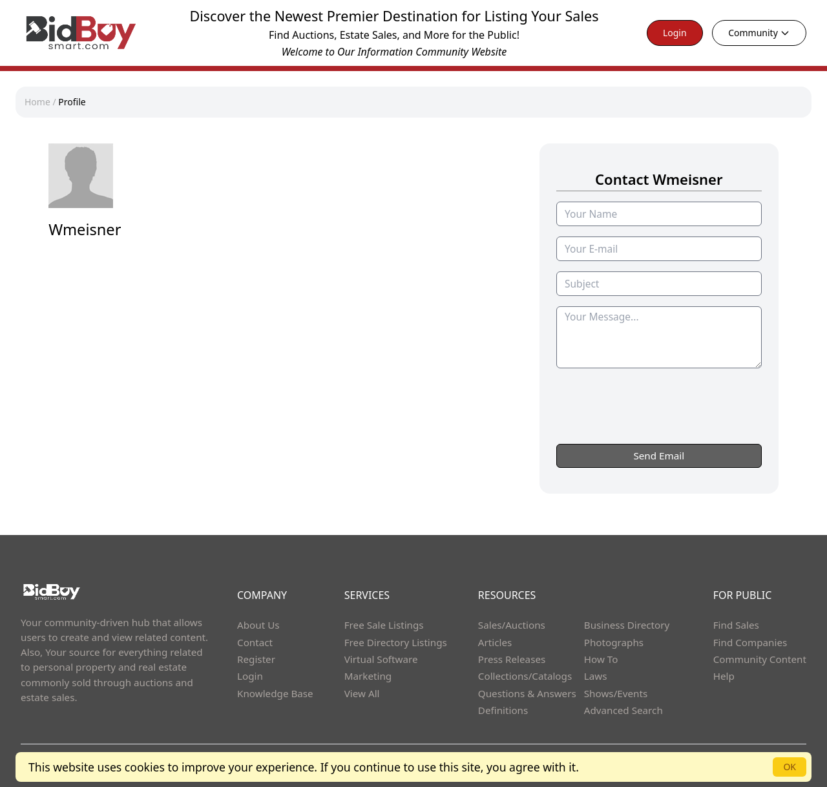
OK (789, 767)
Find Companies (750, 642)
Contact (255, 642)
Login (675, 32)
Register (256, 659)
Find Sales (736, 624)
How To (601, 659)
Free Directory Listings (395, 642)
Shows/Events (615, 693)
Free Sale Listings (384, 624)
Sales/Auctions (511, 624)
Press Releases (511, 659)
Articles (495, 642)
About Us (258, 624)
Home (37, 102)
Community (759, 32)
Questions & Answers (527, 693)
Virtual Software (381, 659)
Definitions (503, 710)
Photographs (614, 642)
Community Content (759, 659)
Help (724, 675)
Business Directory (627, 624)
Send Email (658, 455)
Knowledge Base (275, 693)
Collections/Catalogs (525, 675)
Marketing (368, 675)
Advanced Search (623, 710)
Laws (595, 675)
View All (362, 693)
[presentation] (659, 431)
